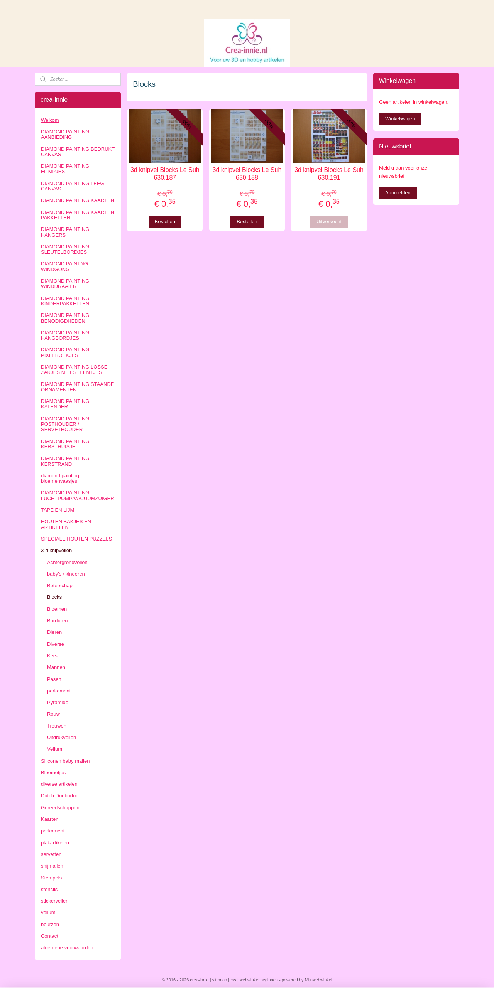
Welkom (50, 120)
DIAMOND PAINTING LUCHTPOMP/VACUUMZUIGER (77, 495)
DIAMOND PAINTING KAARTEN (77, 200)
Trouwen (56, 726)
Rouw (53, 714)
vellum (48, 912)
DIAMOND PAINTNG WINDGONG (64, 266)
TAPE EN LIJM (57, 510)
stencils (49, 889)
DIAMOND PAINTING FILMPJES (65, 168)
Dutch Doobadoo (60, 796)
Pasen (54, 679)
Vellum (54, 749)
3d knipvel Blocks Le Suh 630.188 (247, 173)
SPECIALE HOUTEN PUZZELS (76, 539)
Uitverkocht (329, 221)
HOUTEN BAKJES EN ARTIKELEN (66, 524)
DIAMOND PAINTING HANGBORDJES (65, 335)
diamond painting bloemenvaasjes (60, 478)
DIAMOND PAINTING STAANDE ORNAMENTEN (77, 387)
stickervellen (55, 901)
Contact (49, 936)
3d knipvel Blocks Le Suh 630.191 (329, 173)
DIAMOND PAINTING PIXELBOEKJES (65, 352)
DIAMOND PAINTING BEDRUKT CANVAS (78, 151)
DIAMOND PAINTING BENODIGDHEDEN (65, 317)
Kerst (53, 656)
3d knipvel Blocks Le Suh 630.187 (165, 173)
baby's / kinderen (66, 574)
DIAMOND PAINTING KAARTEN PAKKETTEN (77, 215)
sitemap (219, 979)
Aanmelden (398, 192)
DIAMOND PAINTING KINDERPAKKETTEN (65, 301)
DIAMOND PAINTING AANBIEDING (65, 134)
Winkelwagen (400, 118)
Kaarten (50, 819)
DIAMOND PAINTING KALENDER (65, 403)
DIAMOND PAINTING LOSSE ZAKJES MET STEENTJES (74, 369)
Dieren (54, 632)
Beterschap (60, 585)
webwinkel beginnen (259, 979)
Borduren (57, 620)
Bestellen (165, 221)
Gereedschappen (60, 807)
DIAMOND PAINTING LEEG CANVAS (72, 186)
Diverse (55, 644)
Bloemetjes (53, 772)
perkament (59, 691)
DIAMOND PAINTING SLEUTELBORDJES (65, 249)
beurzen (50, 924)
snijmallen (52, 866)
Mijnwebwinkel (318, 979)
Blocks (54, 597)
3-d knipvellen (56, 550)
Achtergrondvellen (67, 562)
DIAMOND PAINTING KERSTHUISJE (65, 444)
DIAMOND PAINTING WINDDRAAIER (65, 283)
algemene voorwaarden (67, 947)
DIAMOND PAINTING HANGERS (65, 232)
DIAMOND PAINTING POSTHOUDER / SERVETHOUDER (65, 424)
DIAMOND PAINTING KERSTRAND (65, 461)
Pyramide (57, 702)
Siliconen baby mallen (65, 761)
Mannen (56, 667)
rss (233, 979)
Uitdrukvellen (61, 737)
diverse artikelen (59, 784)
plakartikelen (55, 843)
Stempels (51, 878)
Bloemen (57, 609)
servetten (51, 854)
